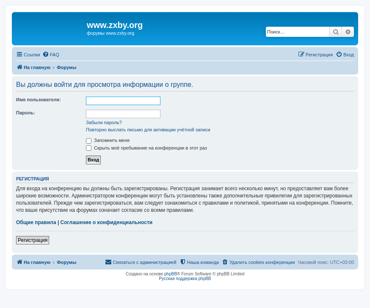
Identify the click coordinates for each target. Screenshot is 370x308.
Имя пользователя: (38, 99)
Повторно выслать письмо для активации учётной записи (148, 129)
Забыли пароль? (104, 122)
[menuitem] (50, 55)
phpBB (170, 274)
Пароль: (25, 112)
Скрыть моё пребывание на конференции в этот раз (146, 147)
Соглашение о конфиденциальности (107, 222)
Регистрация (32, 240)
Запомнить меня (108, 140)
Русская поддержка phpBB (185, 278)
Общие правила (36, 222)
